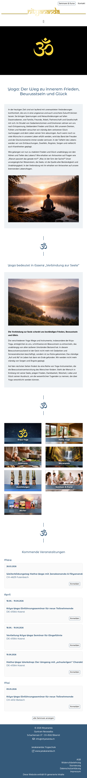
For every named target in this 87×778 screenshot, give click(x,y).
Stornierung (75, 765)
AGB (79, 759)
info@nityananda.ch (45, 739)
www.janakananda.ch (45, 751)
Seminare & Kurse (67, 3)
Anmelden (74, 584)
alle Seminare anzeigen (43, 718)
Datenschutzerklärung (70, 768)
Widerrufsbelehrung (71, 762)
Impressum (75, 771)
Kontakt (81, 3)
